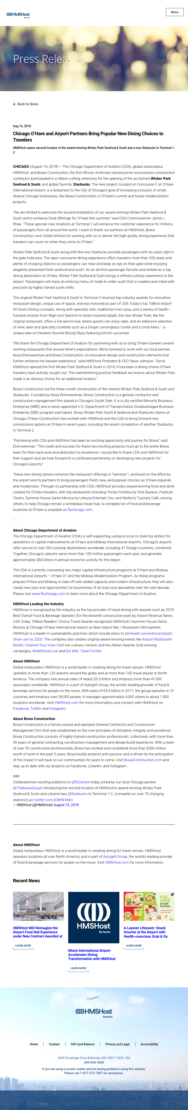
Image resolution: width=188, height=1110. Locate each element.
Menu (174, 12)
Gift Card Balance (83, 1044)
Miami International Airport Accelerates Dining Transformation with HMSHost (92, 955)
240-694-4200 (94, 1062)
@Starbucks (77, 794)
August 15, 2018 (66, 805)
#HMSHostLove (45, 651)
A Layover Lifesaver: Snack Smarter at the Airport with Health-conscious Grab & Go (146, 932)
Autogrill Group (115, 856)
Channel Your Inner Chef (44, 645)
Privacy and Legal (117, 1044)
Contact (54, 1044)
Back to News (28, 104)
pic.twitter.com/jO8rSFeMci (51, 800)
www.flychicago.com (49, 593)
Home (34, 1044)
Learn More (23, 945)
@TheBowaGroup (27, 788)
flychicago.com (80, 509)
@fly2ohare (80, 782)
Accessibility (149, 1044)
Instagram (57, 708)
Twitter (36, 708)
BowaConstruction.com (143, 760)
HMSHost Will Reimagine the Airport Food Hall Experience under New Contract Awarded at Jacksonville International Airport (37, 936)
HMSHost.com (67, 702)
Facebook (21, 708)
